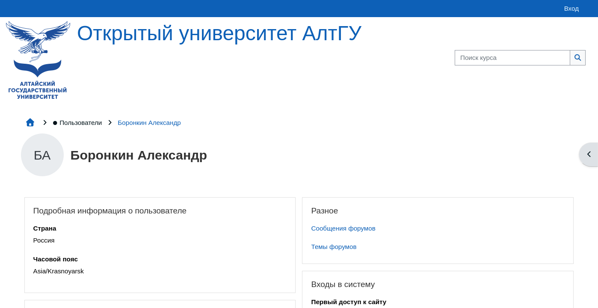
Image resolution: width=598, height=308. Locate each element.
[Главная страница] (38, 59)
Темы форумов (333, 246)
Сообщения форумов (343, 228)
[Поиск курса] (512, 58)
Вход (571, 8)
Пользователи (77, 122)
